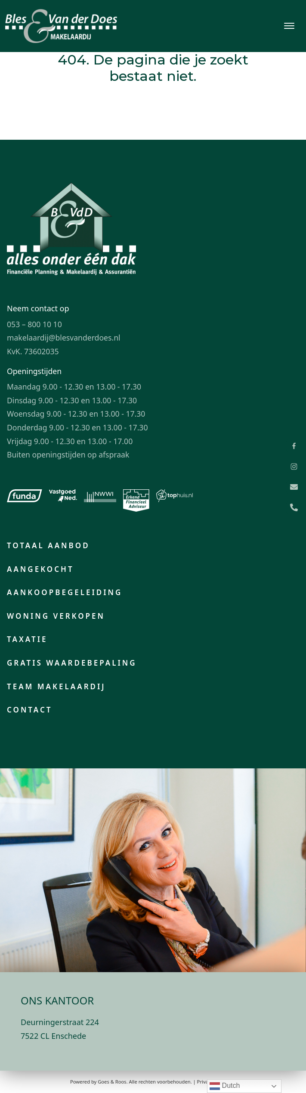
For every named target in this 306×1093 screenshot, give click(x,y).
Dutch (225, 1086)
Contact (29, 710)
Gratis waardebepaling (72, 663)
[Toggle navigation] (289, 26)
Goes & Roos (112, 1081)
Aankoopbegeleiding (64, 592)
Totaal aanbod (48, 545)
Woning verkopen (56, 616)
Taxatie (27, 639)
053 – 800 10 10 (34, 324)
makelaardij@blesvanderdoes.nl (64, 337)
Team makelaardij (56, 686)
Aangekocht (40, 569)
